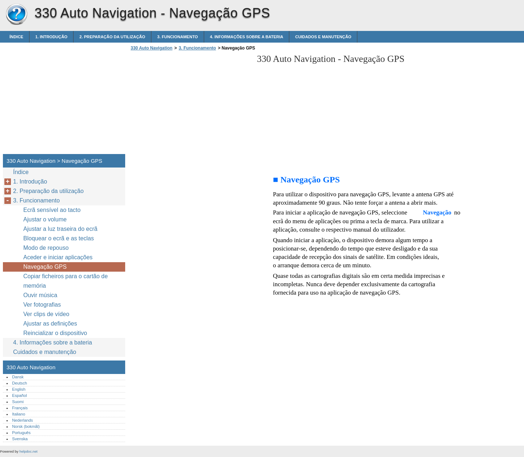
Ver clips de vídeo (46, 314)
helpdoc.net (28, 451)
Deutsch (19, 383)
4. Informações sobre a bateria (246, 37)
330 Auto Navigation (16, 14)
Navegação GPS (45, 267)
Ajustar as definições (50, 323)
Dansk (18, 377)
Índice (16, 37)
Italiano (18, 414)
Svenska (20, 439)
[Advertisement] (190, 104)
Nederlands (22, 420)
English (18, 389)
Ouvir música (40, 295)
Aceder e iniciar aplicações (57, 257)
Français (20, 408)
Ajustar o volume (45, 219)
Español (19, 395)
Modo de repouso (46, 248)
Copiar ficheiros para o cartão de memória (65, 281)
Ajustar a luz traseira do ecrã (60, 229)
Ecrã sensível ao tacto (51, 210)
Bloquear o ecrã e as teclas (58, 238)
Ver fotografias (42, 305)
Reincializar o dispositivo (55, 333)
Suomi (18, 401)
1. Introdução (51, 37)
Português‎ (21, 432)
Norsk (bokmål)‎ (26, 426)
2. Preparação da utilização (112, 37)
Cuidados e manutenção (323, 37)
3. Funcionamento (177, 37)
